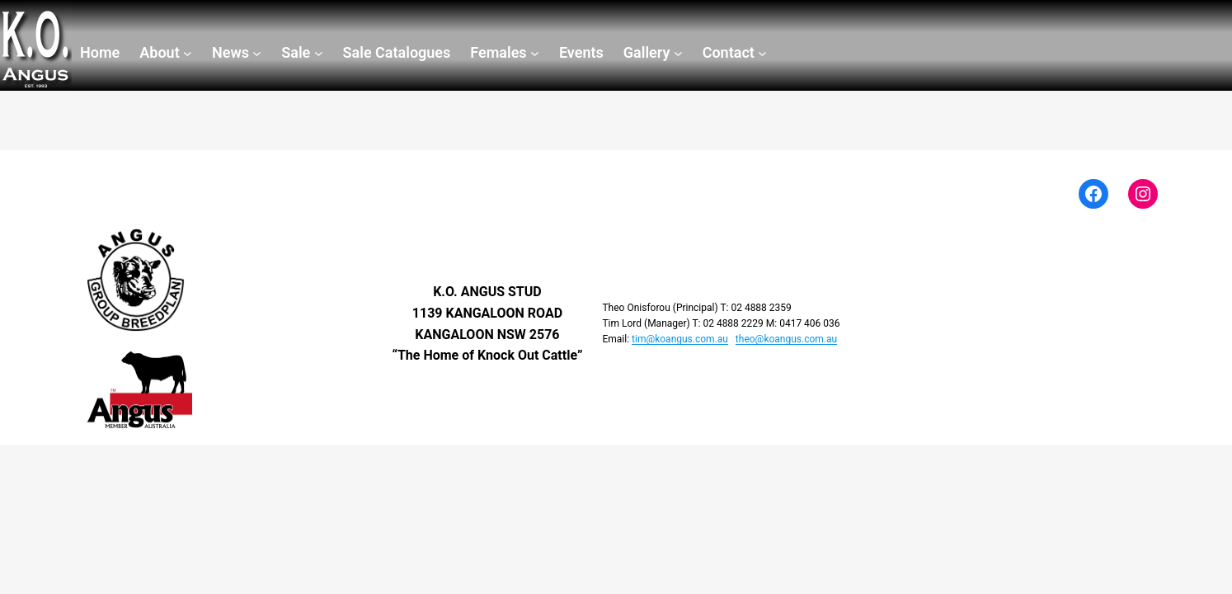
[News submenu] (236, 53)
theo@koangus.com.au (786, 339)
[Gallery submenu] (653, 53)
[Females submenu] (504, 53)
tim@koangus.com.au (680, 339)
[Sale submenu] (301, 53)
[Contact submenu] (735, 53)
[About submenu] (165, 53)
